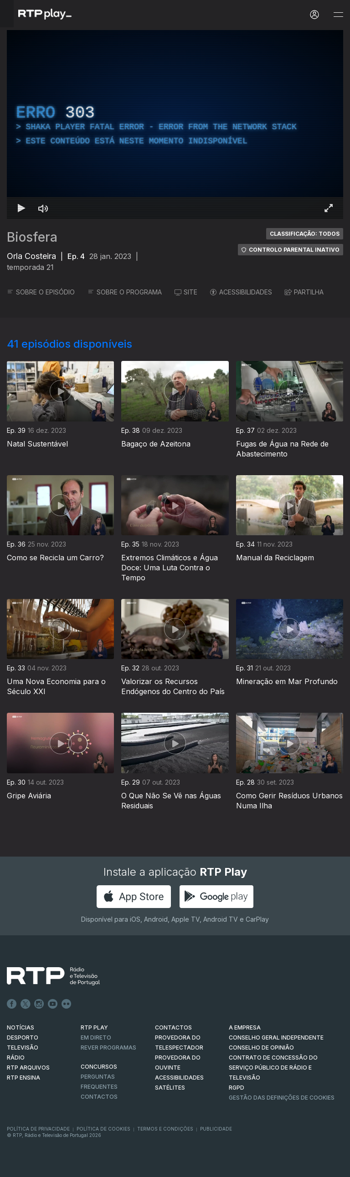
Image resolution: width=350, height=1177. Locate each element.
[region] (175, 124)
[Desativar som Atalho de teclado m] (43, 208)
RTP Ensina (23, 1077)
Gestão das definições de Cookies (282, 1097)
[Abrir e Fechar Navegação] (338, 15)
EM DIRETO (96, 1037)
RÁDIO (16, 1057)
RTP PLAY (94, 1027)
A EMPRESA (245, 1027)
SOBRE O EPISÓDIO (41, 292)
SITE (186, 292)
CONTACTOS (173, 1027)
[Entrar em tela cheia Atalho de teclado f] (329, 208)
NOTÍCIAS (20, 1027)
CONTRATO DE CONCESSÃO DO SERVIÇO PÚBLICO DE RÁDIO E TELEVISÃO (273, 1067)
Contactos (99, 1096)
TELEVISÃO (22, 1047)
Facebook (12, 1004)
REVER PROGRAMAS (108, 1047)
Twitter (26, 1004)
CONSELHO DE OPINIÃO (261, 1047)
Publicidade (216, 1128)
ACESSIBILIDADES (241, 292)
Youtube (53, 1004)
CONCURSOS (99, 1066)
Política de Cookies (103, 1128)
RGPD (236, 1087)
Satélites (170, 1087)
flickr (67, 1004)
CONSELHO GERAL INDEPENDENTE (276, 1037)
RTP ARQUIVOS (28, 1067)
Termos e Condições (165, 1128)
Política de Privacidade (38, 1128)
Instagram (39, 1004)
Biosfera (32, 237)
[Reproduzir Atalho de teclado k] (21, 208)
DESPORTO (22, 1037)
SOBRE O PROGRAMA (125, 292)
